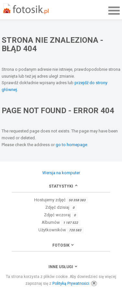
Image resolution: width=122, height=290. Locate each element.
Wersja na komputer (61, 172)
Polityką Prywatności (70, 283)
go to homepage (71, 144)
